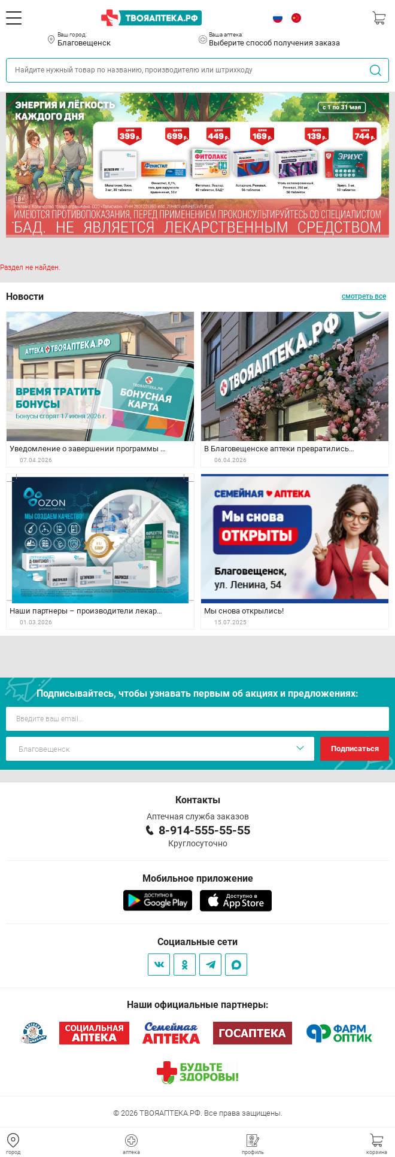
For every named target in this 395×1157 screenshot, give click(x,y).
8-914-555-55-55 (204, 830)
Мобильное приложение (197, 878)
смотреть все (364, 296)
